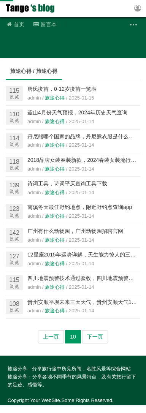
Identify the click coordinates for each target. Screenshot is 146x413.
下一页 (95, 337)
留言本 (45, 24)
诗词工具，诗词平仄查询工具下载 (67, 183)
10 (73, 337)
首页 (15, 24)
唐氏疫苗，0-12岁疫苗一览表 (62, 89)
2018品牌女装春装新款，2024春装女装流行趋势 (84, 160)
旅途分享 (32, 8)
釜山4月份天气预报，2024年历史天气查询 (77, 112)
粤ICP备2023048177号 (82, 409)
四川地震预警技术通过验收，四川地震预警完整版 (85, 278)
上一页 (51, 337)
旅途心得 (55, 98)
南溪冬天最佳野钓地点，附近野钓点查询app (79, 207)
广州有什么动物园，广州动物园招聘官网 (75, 231)
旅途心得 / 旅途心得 (33, 71)
